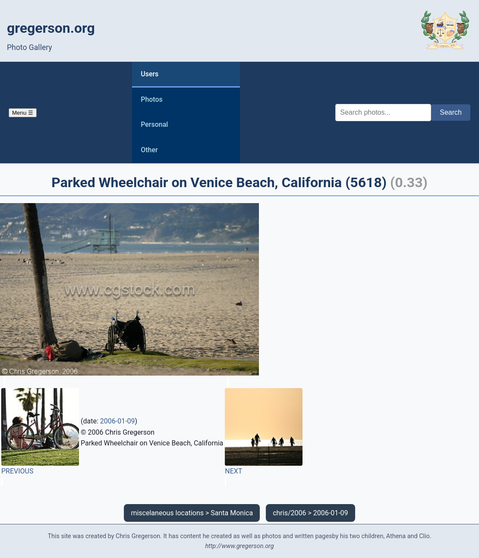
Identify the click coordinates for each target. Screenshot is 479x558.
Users (149, 74)
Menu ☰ (22, 113)
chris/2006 (289, 513)
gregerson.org (51, 28)
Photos (152, 99)
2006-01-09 (117, 421)
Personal (154, 124)
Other (149, 150)
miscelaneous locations (167, 513)
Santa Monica (232, 513)
